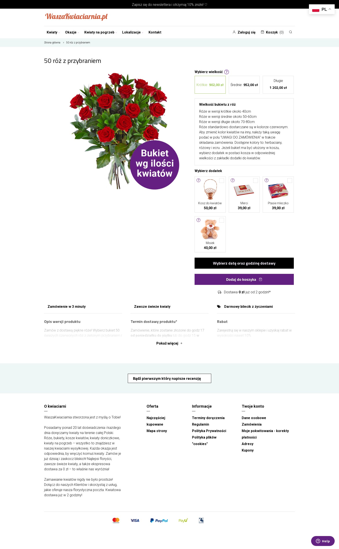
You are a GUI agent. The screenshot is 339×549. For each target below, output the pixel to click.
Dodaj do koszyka (244, 279)
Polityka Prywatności (209, 431)
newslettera (162, 5)
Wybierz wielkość (212, 71)
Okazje (72, 32)
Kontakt (155, 32)
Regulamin (200, 424)
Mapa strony (157, 431)
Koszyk (272, 32)
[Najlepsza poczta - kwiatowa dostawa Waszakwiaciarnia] (76, 17)
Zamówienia (252, 424)
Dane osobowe (254, 418)
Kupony (248, 450)
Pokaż (169, 343)
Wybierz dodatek (208, 170)
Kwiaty (53, 32)
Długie (278, 85)
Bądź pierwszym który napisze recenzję (167, 378)
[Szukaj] (290, 32)
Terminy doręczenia (208, 418)
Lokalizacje (132, 32)
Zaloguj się (244, 32)
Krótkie (210, 85)
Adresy (247, 444)
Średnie (244, 85)
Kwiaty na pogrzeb (100, 32)
